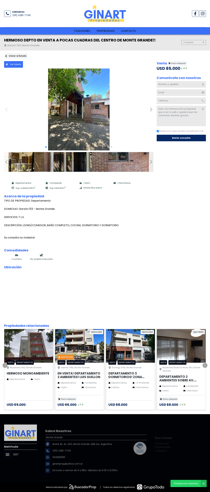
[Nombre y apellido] (181, 84)
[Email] (181, 92)
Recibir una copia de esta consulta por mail (180, 131)
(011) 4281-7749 (21, 15)
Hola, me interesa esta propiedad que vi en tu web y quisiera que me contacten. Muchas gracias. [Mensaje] (181, 116)
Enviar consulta (181, 137)
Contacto (128, 31)
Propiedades (106, 31)
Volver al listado (16, 56)
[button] (151, 109)
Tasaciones (82, 31)
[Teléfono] (181, 101)
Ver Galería (13, 64)
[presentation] (4, 365)
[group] (78, 109)
